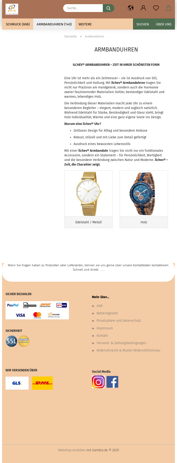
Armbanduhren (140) (54, 24)
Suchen (142, 24)
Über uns (163, 24)
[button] (130, 8)
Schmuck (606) (18, 24)
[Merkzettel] (156, 8)
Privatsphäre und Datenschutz (119, 321)
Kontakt (102, 336)
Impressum (105, 328)
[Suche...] (108, 8)
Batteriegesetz (107, 313)
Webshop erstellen (72, 450)
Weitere (85, 24)
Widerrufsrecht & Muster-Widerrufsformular (128, 350)
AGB (99, 306)
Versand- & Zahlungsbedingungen (121, 343)
